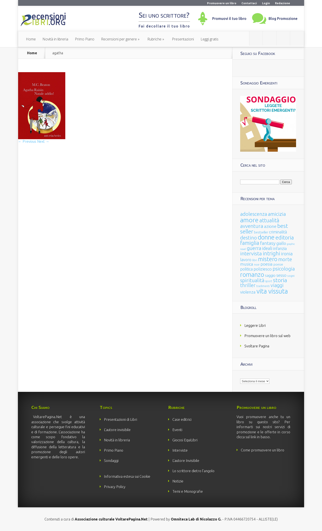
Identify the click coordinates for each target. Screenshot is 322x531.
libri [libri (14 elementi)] (254, 260)
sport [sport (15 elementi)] (268, 281)
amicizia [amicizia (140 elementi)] (277, 214)
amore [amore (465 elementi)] (249, 219)
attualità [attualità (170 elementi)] (269, 220)
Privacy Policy (114, 487)
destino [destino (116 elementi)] (248, 237)
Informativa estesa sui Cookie (127, 476)
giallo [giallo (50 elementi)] (281, 243)
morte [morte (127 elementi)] (285, 259)
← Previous (27, 141)
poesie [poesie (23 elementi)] (278, 264)
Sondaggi (111, 461)
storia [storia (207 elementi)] (280, 280)
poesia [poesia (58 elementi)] (267, 264)
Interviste (180, 450)
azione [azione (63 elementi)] (270, 226)
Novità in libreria (55, 39)
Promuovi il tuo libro (229, 19)
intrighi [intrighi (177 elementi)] (271, 253)
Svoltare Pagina (256, 346)
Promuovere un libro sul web (267, 336)
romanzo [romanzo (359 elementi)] (252, 274)
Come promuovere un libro (262, 450)
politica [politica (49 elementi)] (246, 269)
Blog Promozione (283, 19)
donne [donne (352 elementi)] (266, 237)
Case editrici (181, 420)
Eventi (177, 430)
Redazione (282, 3)
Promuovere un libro (221, 3)
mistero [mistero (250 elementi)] (267, 259)
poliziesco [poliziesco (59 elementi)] (263, 269)
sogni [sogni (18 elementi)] (290, 275)
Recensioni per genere (119, 39)
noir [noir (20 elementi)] (257, 264)
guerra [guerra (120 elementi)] (254, 248)
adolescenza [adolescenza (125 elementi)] (253, 214)
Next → (43, 141)
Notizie (177, 481)
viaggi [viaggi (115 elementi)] (277, 285)
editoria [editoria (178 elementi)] (284, 238)
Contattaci (249, 3)
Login (266, 3)
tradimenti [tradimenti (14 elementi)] (263, 286)
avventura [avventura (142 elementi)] (251, 226)
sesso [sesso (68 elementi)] (281, 275)
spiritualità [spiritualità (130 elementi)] (252, 280)
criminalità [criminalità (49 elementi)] (278, 232)
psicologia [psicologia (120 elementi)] (284, 268)
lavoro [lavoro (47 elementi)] (245, 259)
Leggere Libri (255, 325)
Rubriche (154, 39)
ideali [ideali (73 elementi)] (267, 248)
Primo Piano (84, 39)
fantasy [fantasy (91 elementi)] (267, 243)
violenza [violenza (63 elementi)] (248, 292)
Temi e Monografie (187, 491)
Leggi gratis (209, 39)
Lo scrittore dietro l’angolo (193, 471)
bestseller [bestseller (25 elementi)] (261, 232)
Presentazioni (183, 39)
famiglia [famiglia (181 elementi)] (249, 243)
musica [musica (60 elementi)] (246, 264)
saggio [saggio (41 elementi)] (270, 275)
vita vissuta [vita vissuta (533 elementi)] (272, 291)
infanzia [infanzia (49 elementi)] (280, 248)
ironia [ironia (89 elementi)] (287, 253)
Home (31, 39)
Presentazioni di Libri (120, 420)
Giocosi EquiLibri (184, 440)
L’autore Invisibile (185, 461)
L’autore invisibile (117, 430)
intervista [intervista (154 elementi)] (251, 253)
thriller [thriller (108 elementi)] (247, 285)
